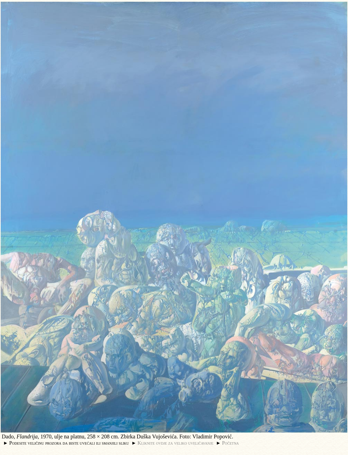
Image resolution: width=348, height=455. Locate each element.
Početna (230, 443)
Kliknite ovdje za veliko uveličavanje (175, 443)
